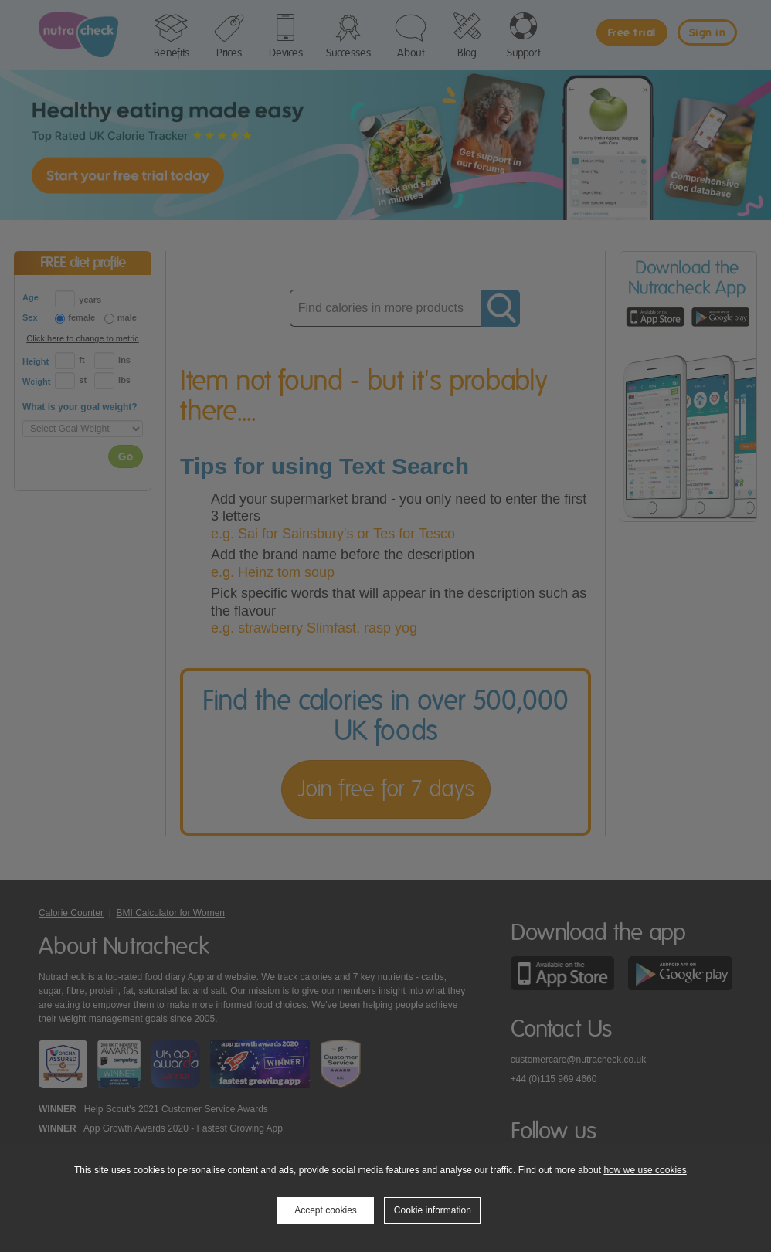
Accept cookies (325, 1210)
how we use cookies (644, 1170)
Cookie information (432, 1210)
